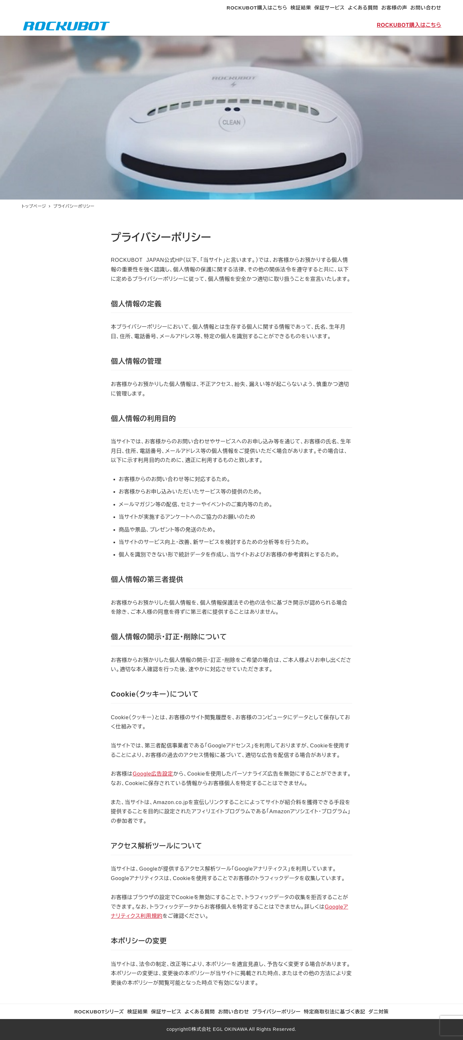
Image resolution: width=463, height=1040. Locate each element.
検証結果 (301, 7)
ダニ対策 (379, 1011)
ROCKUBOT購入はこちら (257, 7)
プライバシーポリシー (276, 1011)
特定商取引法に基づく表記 (335, 1011)
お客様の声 (394, 7)
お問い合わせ (425, 7)
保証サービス (329, 7)
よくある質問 (363, 7)
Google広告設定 (153, 774)
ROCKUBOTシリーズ (99, 1011)
